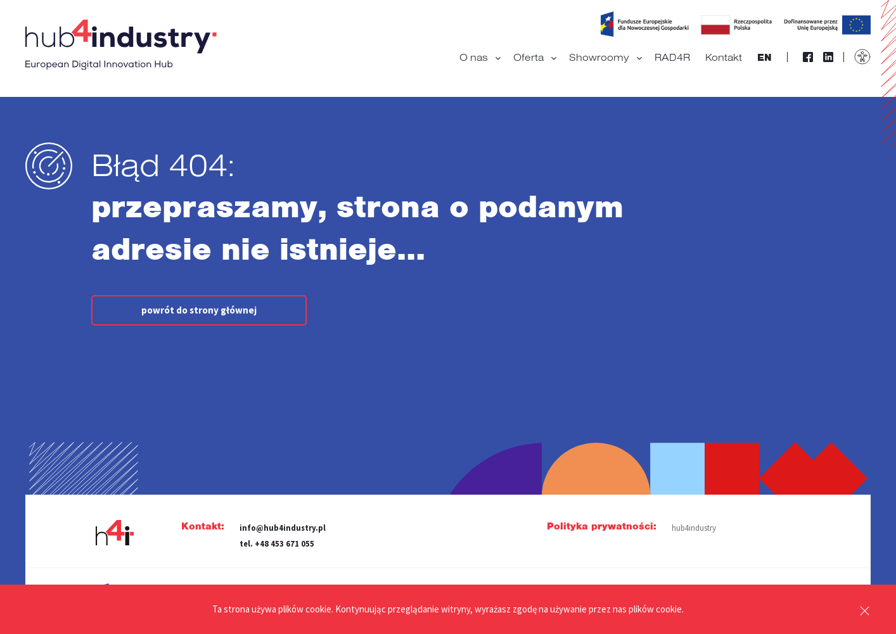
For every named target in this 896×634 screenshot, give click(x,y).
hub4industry (694, 528)
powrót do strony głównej (199, 310)
